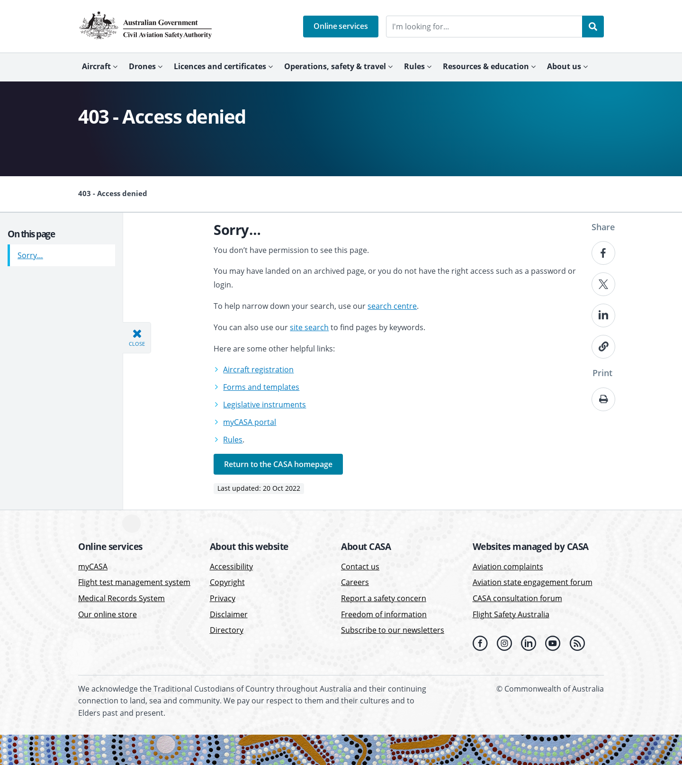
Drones (142, 66)
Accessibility (231, 566)
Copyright (227, 582)
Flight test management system (134, 582)
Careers (355, 582)
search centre (392, 306)
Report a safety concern (383, 598)
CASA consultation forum (517, 598)
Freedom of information (384, 614)
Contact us (360, 566)
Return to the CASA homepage (278, 464)
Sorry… (30, 251)
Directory (226, 630)
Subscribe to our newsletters (392, 630)
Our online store (107, 614)
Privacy (222, 598)
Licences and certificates (220, 66)
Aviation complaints (508, 566)
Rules (414, 66)
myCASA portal (249, 422)
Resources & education (486, 66)
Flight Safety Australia (511, 614)
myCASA (93, 566)
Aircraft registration (258, 369)
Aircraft (96, 66)
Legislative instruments (264, 404)
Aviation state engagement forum (532, 582)
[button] (340, 26)
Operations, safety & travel (335, 66)
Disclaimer (229, 614)
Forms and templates (261, 387)
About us (564, 66)
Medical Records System (121, 598)
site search (309, 327)
